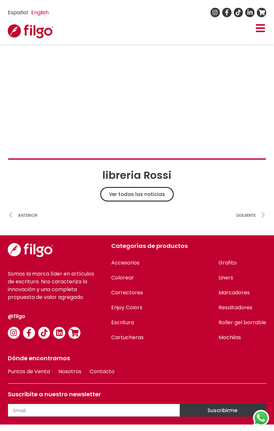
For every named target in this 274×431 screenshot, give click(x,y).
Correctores (127, 292)
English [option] (40, 12)
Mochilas (230, 337)
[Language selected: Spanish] (30, 12)
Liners (226, 277)
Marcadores (234, 292)
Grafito (228, 262)
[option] (40, 12)
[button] (260, 28)
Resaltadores (235, 307)
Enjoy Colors (126, 307)
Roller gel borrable (242, 322)
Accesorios (125, 262)
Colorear (122, 277)
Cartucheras (127, 337)
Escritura (122, 322)
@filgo (16, 316)
